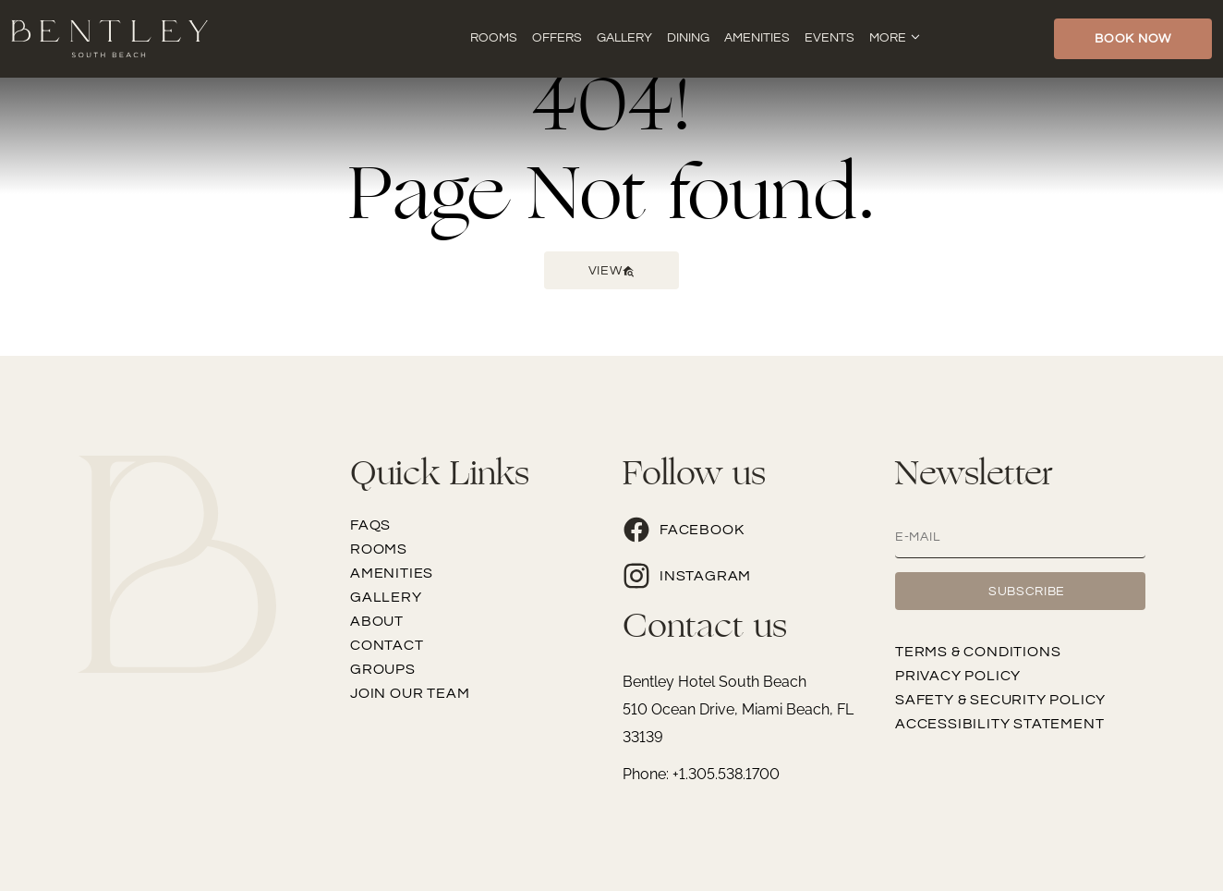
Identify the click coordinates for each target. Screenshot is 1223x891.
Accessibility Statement (999, 723)
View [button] (612, 270)
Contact (387, 645)
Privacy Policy (958, 675)
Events (829, 37)
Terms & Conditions (977, 651)
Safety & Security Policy (1000, 699)
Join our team (409, 693)
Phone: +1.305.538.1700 (701, 774)
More (887, 37)
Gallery (624, 37)
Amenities (757, 37)
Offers (557, 37)
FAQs (370, 525)
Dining (688, 37)
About (377, 621)
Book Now (1133, 38)
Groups (383, 669)
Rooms (493, 37)
